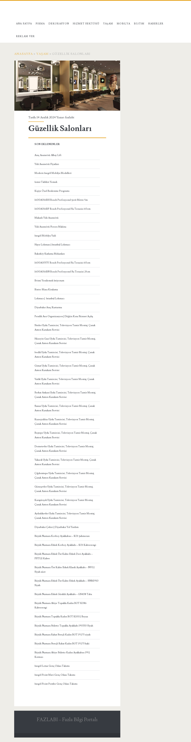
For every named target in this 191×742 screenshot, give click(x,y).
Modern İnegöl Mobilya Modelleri (53, 173)
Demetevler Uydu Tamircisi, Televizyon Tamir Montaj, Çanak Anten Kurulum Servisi (64, 448)
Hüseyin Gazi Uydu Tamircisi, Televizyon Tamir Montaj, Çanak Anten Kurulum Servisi (65, 341)
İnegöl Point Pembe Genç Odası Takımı (56, 683)
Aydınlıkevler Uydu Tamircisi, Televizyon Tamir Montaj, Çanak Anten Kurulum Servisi (65, 516)
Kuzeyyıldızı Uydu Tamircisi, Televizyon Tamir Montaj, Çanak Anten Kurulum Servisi (64, 421)
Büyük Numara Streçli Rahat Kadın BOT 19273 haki (62, 643)
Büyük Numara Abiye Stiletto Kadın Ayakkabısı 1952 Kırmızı (62, 655)
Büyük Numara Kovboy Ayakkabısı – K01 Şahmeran (62, 536)
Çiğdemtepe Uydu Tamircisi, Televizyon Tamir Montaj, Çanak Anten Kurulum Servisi (64, 475)
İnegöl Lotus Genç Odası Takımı (52, 665)
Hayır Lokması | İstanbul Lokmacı (52, 244)
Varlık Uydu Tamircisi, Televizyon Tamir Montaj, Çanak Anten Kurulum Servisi (64, 381)
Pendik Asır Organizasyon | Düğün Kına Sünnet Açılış (64, 316)
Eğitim (139, 23)
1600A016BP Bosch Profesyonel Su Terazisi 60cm (62, 208)
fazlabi (69, 117)
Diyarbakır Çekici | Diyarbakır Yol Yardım (57, 527)
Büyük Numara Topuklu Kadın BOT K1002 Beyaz (61, 616)
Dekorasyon (58, 23)
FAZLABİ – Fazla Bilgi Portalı (67, 719)
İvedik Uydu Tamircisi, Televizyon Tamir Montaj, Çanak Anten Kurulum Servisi (65, 354)
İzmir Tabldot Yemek (46, 182)
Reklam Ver (25, 36)
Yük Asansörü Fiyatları (47, 164)
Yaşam (108, 23)
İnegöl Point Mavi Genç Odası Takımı (55, 674)
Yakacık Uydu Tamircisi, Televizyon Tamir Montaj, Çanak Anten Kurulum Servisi (65, 462)
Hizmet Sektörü (86, 23)
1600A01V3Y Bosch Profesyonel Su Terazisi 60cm (62, 262)
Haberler (155, 23)
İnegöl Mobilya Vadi (45, 235)
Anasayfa (23, 54)
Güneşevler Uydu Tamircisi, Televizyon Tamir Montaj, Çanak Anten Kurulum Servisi (64, 489)
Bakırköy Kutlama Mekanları (50, 253)
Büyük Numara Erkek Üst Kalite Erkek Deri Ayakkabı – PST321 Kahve (64, 556)
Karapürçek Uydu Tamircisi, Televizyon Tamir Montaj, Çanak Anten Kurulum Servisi (64, 502)
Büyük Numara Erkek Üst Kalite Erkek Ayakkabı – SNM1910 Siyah (66, 583)
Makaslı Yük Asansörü (47, 217)
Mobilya (123, 23)
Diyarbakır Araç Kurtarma (48, 307)
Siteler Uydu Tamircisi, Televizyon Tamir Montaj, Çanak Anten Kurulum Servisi (65, 327)
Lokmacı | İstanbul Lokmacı (49, 298)
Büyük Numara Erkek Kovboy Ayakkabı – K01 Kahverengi (65, 545)
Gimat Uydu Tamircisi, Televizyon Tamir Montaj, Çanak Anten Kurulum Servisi (65, 368)
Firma (40, 23)
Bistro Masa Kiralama (46, 289)
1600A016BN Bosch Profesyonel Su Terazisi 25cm (62, 271)
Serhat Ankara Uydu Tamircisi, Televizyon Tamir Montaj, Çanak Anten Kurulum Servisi (65, 395)
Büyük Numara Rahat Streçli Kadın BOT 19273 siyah (62, 634)
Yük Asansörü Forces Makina (50, 226)
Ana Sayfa (24, 23)
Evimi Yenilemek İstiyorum (49, 280)
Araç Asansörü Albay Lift (48, 155)
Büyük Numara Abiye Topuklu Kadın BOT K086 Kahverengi (61, 605)
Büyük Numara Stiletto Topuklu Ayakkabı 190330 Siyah (64, 625)
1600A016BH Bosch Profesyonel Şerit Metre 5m (61, 199)
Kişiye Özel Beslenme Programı (52, 191)
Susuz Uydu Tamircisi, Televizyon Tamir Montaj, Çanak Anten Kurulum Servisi (65, 408)
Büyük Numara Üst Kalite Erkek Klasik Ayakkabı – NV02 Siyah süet (65, 569)
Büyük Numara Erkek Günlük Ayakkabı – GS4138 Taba (63, 594)
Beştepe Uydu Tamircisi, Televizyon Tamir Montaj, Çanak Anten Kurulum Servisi (66, 435)
